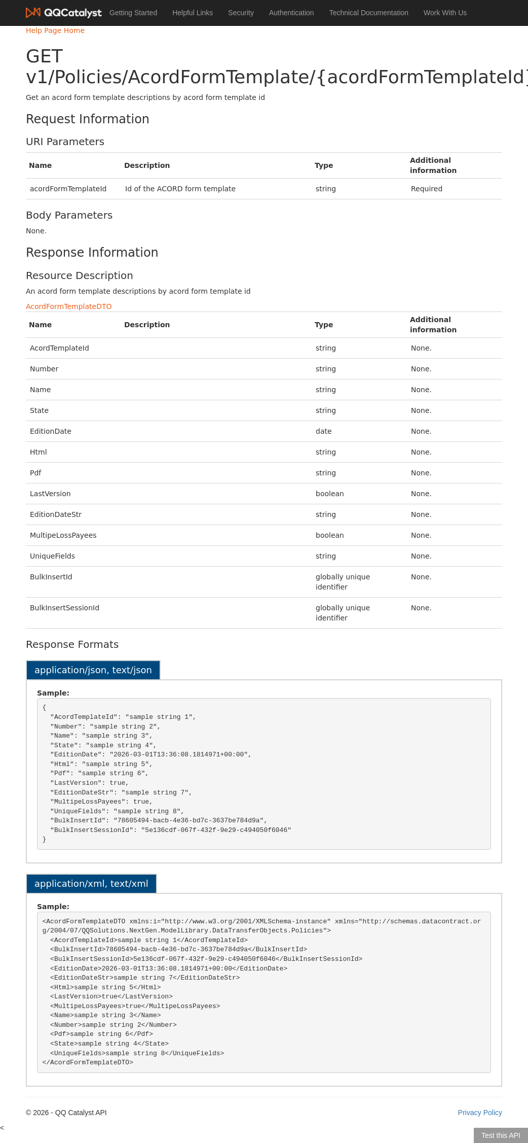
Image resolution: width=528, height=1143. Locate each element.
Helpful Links (192, 13)
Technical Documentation (368, 13)
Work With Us (445, 13)
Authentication (291, 13)
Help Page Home (55, 30)
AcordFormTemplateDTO (69, 306)
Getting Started (133, 13)
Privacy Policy (480, 1113)
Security (241, 13)
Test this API (500, 1135)
